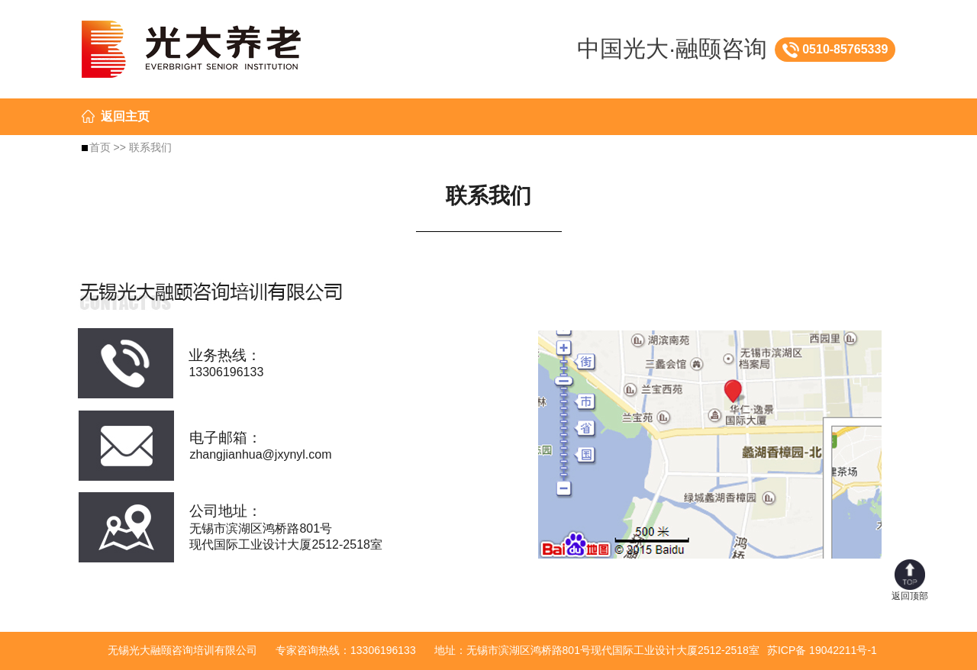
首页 (100, 147)
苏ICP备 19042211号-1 (822, 650)
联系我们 (150, 147)
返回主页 (125, 116)
